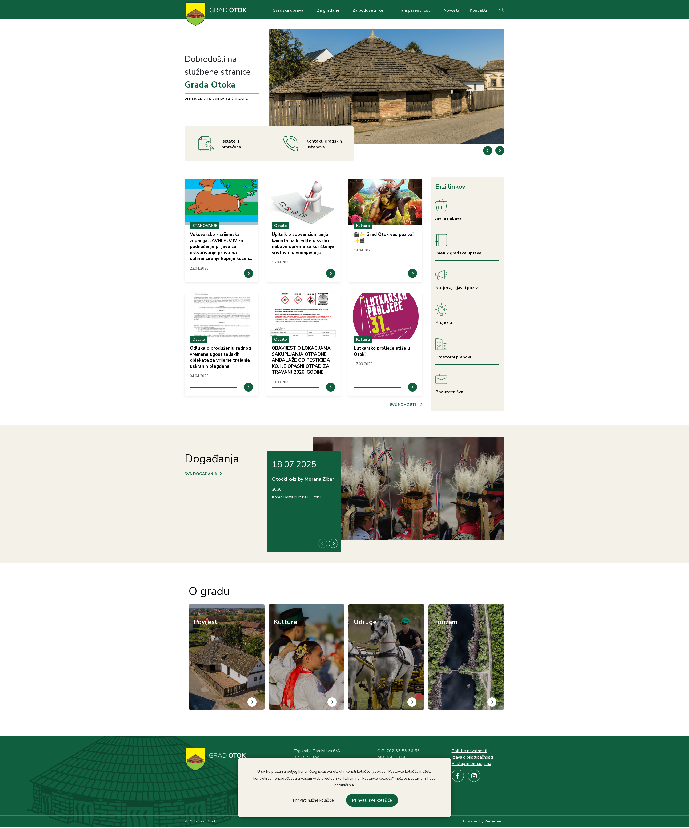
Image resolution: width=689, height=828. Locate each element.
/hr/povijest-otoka (205, 607)
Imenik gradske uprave (458, 253)
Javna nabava (448, 218)
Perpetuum (494, 821)
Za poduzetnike (367, 10)
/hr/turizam (438, 607)
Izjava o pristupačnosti (472, 757)
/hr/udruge (357, 607)
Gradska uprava (288, 10)
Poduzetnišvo (449, 392)
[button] (499, 150)
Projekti (443, 322)
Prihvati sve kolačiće (372, 800)
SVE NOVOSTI (403, 404)
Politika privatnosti (469, 751)
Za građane (328, 10)
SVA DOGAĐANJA (201, 473)
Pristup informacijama (471, 764)
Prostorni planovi (453, 357)
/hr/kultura (278, 607)
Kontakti (478, 10)
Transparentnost (413, 10)
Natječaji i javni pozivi (457, 288)
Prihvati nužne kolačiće (313, 800)
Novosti (451, 10)
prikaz (221, 230)
